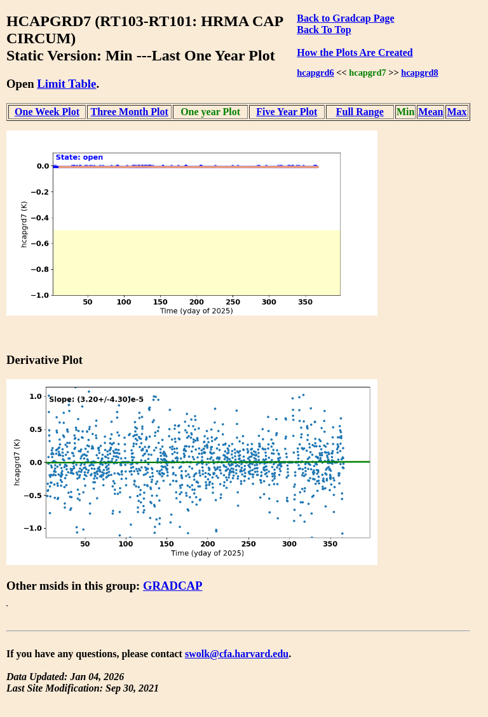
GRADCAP (173, 585)
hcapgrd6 (315, 72)
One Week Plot (47, 111)
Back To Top (324, 29)
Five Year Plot (286, 111)
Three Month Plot (129, 111)
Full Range (360, 111)
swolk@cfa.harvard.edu (236, 653)
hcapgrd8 (419, 72)
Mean (430, 111)
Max (456, 111)
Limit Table (66, 83)
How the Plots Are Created (354, 52)
